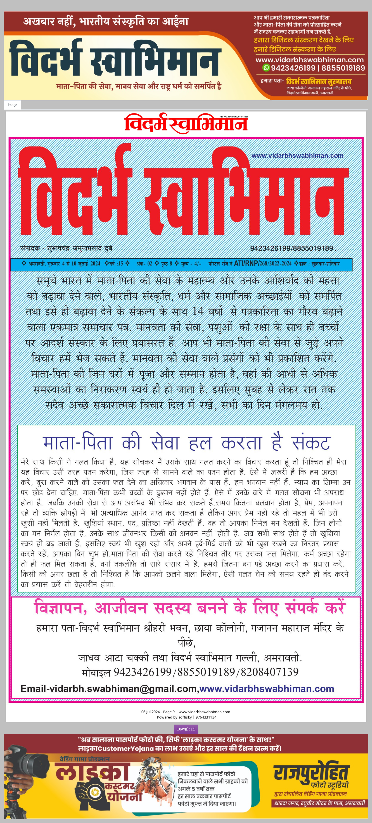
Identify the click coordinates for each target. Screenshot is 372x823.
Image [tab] (12, 105)
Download (186, 728)
